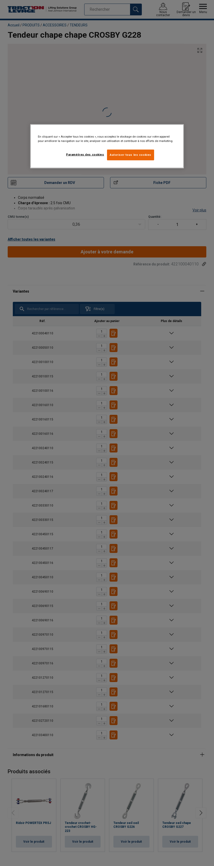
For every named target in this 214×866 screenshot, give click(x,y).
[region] (107, 146)
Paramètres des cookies (85, 154)
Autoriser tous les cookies (130, 155)
